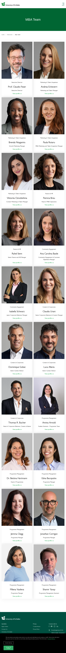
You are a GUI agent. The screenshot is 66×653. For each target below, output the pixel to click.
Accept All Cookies (8, 649)
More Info (10, 34)
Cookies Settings (8, 644)
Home (4, 34)
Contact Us (4, 629)
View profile (17, 93)
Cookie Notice (36, 626)
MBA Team (17, 34)
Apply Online (5, 626)
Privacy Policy (36, 629)
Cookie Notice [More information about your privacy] (51, 640)
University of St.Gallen (7, 631)
